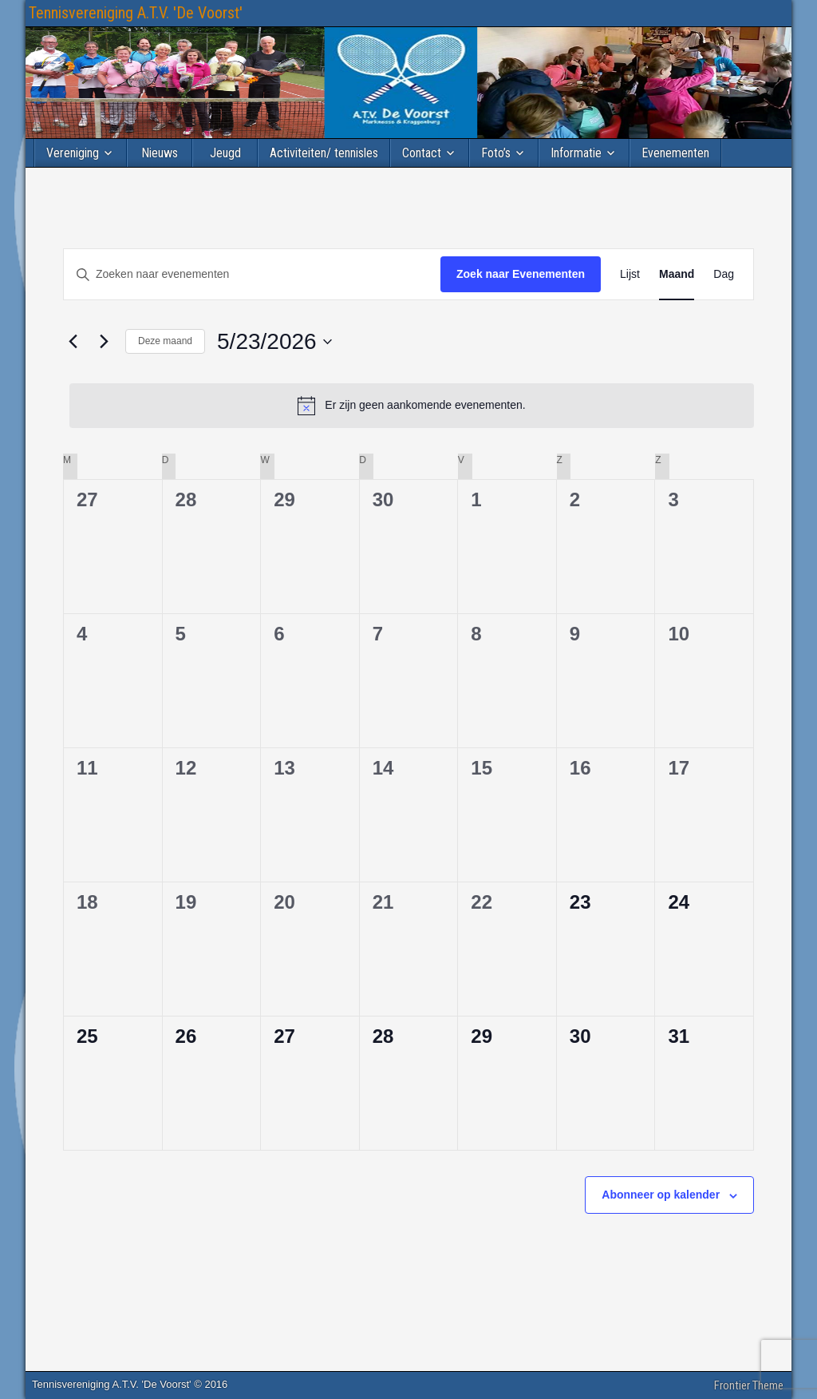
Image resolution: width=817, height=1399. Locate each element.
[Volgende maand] (103, 341)
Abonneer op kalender (661, 1194)
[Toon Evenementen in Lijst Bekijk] (630, 274)
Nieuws (159, 153)
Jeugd (225, 153)
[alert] (411, 405)
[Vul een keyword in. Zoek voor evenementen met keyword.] (252, 274)
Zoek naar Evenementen (520, 274)
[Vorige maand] (72, 341)
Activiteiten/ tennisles (324, 153)
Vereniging (72, 153)
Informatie (576, 153)
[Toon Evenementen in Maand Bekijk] (676, 274)
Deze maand (165, 341)
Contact (421, 153)
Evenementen (675, 153)
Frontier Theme (748, 1385)
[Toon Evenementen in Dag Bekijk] (723, 274)
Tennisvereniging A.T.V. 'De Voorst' (136, 12)
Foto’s (496, 153)
